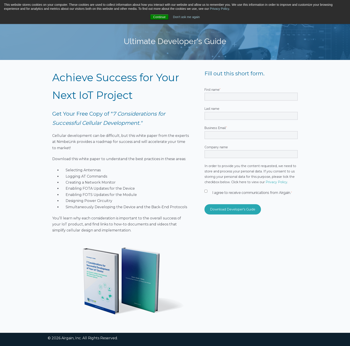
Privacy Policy (219, 9)
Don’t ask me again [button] (186, 17)
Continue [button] (159, 17)
